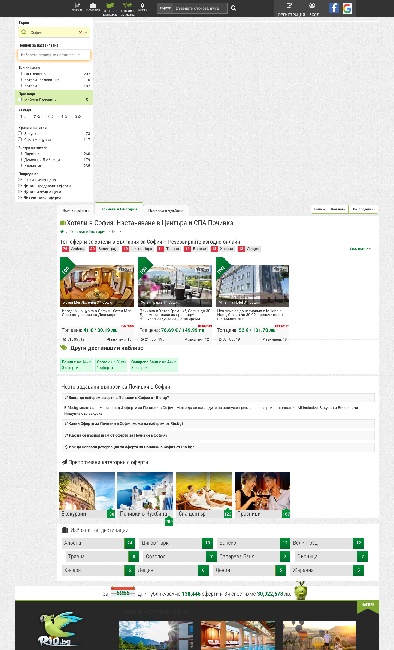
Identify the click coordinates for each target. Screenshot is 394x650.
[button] (297, 29)
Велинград (169, 70)
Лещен (161, 403)
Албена (139, 70)
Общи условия (237, 544)
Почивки (93, 7)
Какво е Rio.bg (134, 544)
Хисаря (288, 70)
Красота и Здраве (188, 551)
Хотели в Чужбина (128, 10)
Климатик (55, 167)
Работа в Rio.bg (238, 558)
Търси (46, 23)
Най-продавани (341, 29)
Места (142, 7)
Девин (239, 403)
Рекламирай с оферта (243, 537)
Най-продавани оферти (70, 187)
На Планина (57, 75)
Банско (261, 70)
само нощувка (60, 141)
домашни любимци (64, 161)
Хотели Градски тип (64, 81)
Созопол (316, 375)
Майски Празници (63, 101)
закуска (54, 135)
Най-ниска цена (62, 181)
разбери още (136, 622)
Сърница (239, 389)
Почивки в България (181, 29)
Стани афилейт (134, 558)
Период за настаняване (61, 46)
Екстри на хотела (55, 148)
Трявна (234, 70)
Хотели (53, 87)
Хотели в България (110, 10)
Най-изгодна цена (65, 193)
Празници (49, 94)
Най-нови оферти (65, 199)
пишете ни (52, 622)
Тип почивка (51, 68)
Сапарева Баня (161, 389)
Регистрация (288, 8)
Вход (314, 8)
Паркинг (54, 155)
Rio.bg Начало (133, 537)
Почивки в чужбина (228, 30)
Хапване (233, 551)
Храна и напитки (55, 128)
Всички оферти (138, 30)
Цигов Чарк (203, 70)
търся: (165, 8)
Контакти (130, 551)
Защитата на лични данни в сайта (149, 565)
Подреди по (51, 174)
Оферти (77, 7)
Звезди (47, 110)
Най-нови (315, 29)
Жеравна (316, 403)
